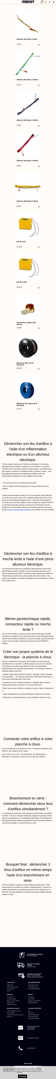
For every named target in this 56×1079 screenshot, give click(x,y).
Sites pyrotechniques (32, 1002)
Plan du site (9, 1016)
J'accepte (22, 1076)
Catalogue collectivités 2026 (34, 1000)
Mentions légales (10, 1012)
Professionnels (10, 997)
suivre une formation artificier (19, 510)
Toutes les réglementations (34, 988)
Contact (8, 990)
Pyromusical (31, 1012)
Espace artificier (10, 1002)
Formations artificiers (11, 999)
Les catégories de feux (33, 986)
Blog (29, 1011)
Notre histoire (31, 997)
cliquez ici (25, 1072)
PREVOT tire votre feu (12, 1004)
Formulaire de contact (33, 1038)
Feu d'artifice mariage (33, 1016)
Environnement (31, 999)
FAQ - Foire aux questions (12, 986)
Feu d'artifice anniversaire (34, 1018)
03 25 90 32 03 (31, 1048)
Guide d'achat (10, 985)
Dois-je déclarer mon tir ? (33, 985)
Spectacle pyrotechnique (33, 1014)
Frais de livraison (10, 988)
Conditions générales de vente (13, 1011)
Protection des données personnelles (15, 1014)
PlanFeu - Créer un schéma (13, 1000)
